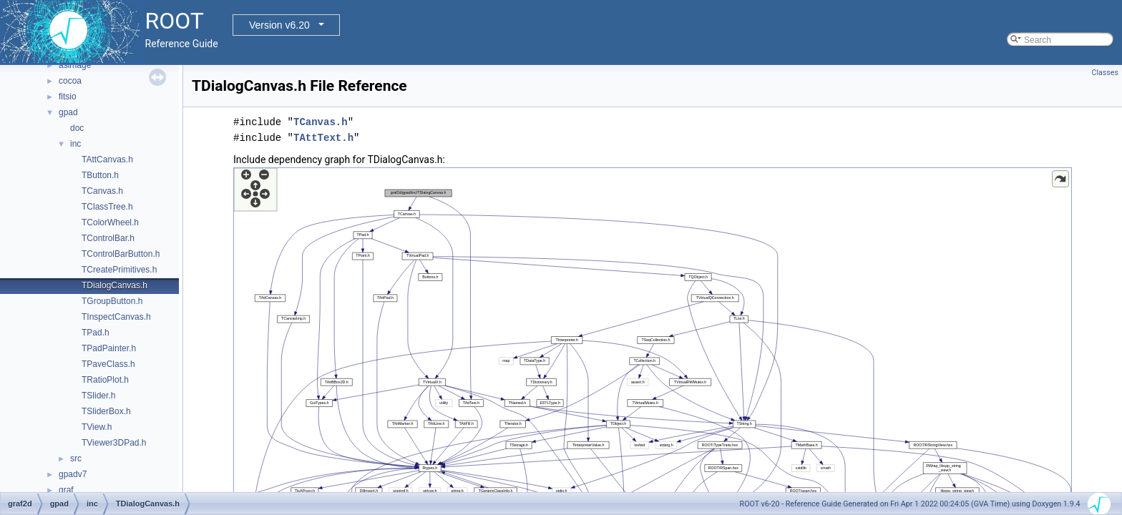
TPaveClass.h (108, 364)
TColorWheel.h (110, 222)
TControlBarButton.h (121, 254)
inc (75, 144)
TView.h (97, 427)
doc (77, 128)
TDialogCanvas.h (114, 285)
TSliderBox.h (106, 411)
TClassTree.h (107, 207)
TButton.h (100, 175)
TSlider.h (98, 396)
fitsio (68, 97)
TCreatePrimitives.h (119, 270)
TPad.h (95, 333)
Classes (1105, 72)
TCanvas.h (102, 191)
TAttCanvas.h (107, 159)
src (76, 458)
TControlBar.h (108, 238)
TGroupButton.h (112, 301)
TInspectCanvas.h (116, 317)
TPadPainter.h (109, 348)
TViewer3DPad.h (114, 443)
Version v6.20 (279, 25)
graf (66, 490)
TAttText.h (323, 137)
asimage (75, 65)
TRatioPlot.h (105, 380)
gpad (68, 112)
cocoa (70, 81)
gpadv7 (73, 474)
